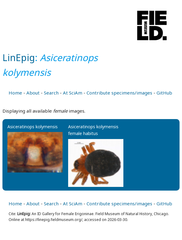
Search (51, 93)
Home (15, 93)
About (33, 93)
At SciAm (72, 93)
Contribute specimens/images (119, 93)
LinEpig (18, 57)
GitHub (164, 93)
